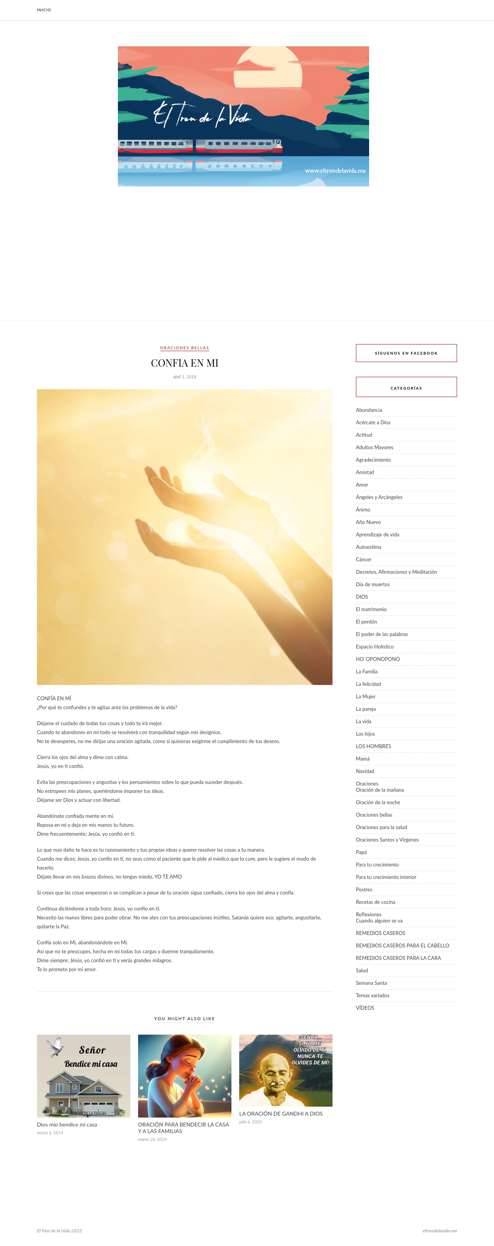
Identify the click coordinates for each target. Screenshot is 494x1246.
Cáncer (363, 559)
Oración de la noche (378, 802)
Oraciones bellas (184, 347)
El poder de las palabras (382, 634)
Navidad (365, 771)
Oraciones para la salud (381, 827)
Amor (362, 485)
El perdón (366, 622)
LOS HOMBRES (373, 746)
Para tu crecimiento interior (386, 877)
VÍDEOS (365, 1008)
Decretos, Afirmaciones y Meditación (396, 572)
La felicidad (368, 684)
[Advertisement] (247, 261)
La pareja (366, 709)
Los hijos (365, 734)
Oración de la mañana (380, 790)
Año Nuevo (368, 522)
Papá (361, 852)
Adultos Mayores (374, 447)
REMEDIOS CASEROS (380, 933)
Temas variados (372, 995)
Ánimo (363, 509)
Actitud (364, 435)
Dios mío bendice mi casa (67, 1124)
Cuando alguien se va (379, 920)
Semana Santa (371, 983)
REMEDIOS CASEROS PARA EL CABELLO (402, 945)
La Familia (367, 671)
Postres (364, 889)
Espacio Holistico (375, 646)
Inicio (44, 9)
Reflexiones (369, 914)
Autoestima (369, 547)
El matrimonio (371, 609)
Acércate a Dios (373, 422)
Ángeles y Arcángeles (379, 497)
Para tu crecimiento (377, 864)
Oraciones (367, 783)
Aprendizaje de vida (377, 534)
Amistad (365, 472)
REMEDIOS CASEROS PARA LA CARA (398, 958)
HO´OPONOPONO (378, 659)
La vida (363, 721)
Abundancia (369, 410)
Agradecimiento (373, 460)
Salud (362, 970)
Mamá (363, 759)
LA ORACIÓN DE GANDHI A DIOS (281, 1113)
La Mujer (365, 696)
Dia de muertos (373, 584)
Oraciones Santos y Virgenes (387, 840)
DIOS (362, 597)
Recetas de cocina (376, 902)
